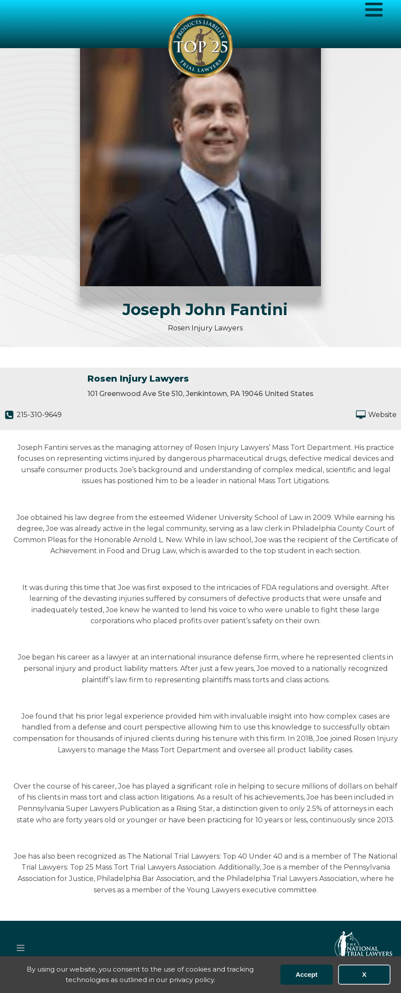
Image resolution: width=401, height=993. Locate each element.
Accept (306, 974)
